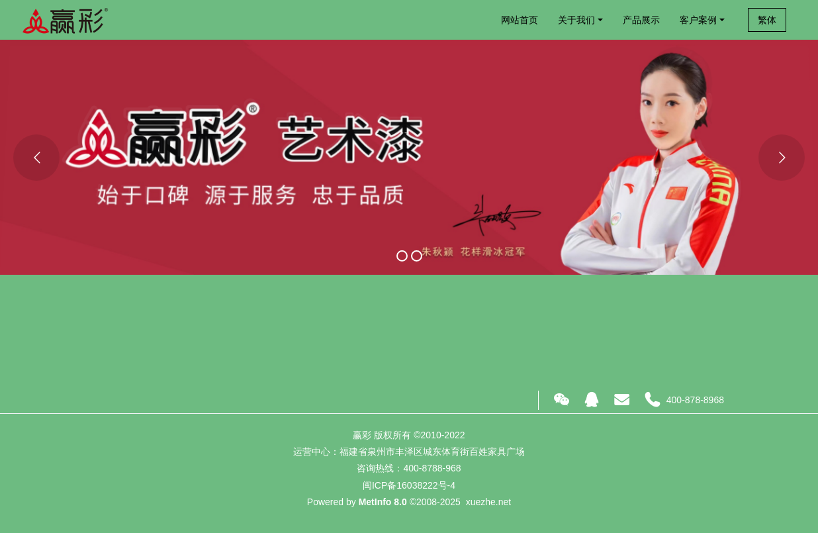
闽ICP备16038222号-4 (409, 485)
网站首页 (519, 20)
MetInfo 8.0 (383, 502)
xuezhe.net (489, 502)
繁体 (767, 20)
